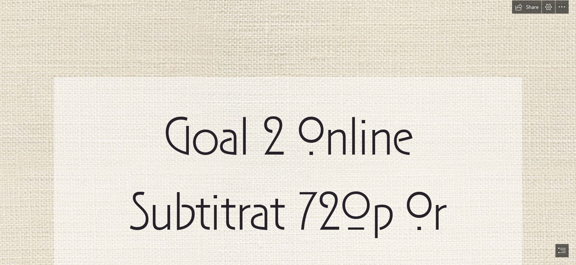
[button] (526, 7)
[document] (288, 132)
